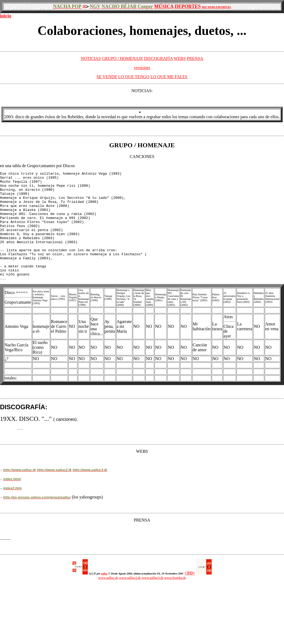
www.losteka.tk (175, 600)
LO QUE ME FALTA (169, 76)
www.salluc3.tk (152, 600)
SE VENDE (106, 76)
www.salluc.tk (108, 600)
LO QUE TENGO (133, 76)
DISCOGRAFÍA (158, 58)
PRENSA (195, 58)
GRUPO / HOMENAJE (122, 58)
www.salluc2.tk (130, 600)
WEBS (180, 58)
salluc (104, 596)
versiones (142, 67)
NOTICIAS (91, 58)
